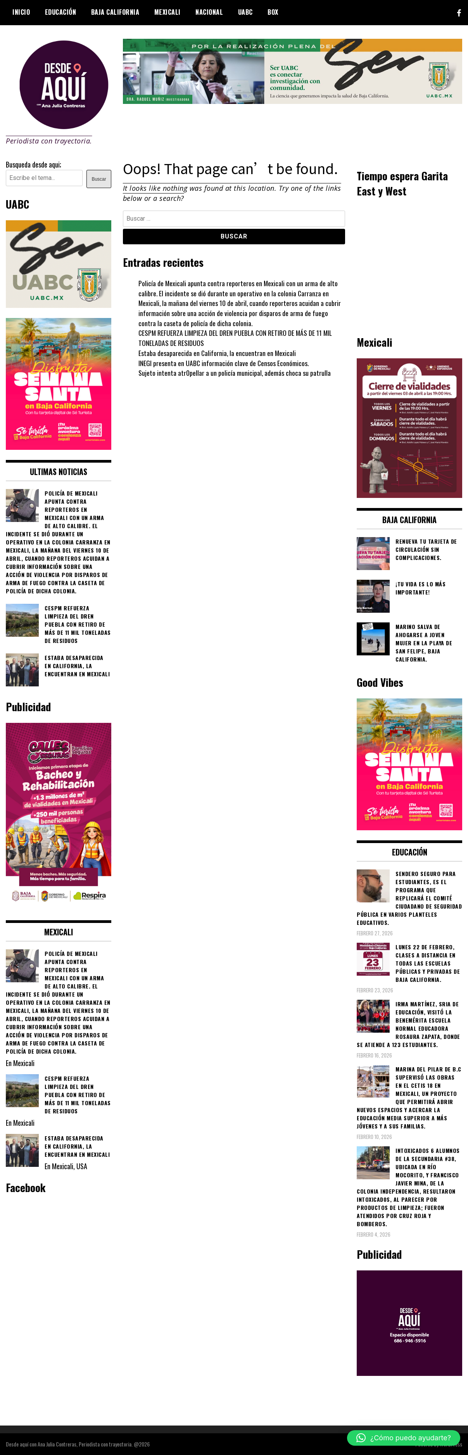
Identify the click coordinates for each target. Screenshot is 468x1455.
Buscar (99, 179)
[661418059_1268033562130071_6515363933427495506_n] (409, 495)
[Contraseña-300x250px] (58, 305)
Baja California (115, 12)
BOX (273, 12)
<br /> (409, 265)
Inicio (21, 12)
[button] (403, 1438)
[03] (409, 1373)
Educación (60, 12)
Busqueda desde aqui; (33, 164)
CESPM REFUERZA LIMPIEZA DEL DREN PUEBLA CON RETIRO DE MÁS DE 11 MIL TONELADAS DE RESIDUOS (237, 338)
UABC (245, 12)
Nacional (209, 12)
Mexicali (167, 12)
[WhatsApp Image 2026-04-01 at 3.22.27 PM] (58, 447)
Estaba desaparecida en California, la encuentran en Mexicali (217, 353)
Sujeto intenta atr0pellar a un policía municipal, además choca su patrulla (234, 373)
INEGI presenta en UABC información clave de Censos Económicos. (224, 363)
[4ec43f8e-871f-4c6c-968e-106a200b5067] (292, 101)
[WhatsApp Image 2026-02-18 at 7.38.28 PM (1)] (58, 907)
